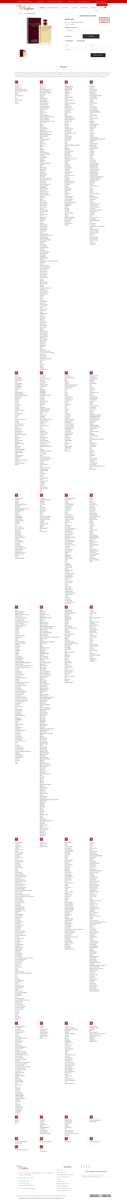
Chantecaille (93, 145)
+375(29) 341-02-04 (22, 1)
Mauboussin (43, 710)
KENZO (91, 522)
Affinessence (43, 127)
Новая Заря (68, 1141)
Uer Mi (41, 1027)
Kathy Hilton (93, 510)
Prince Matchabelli (19, 998)
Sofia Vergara (93, 934)
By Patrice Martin (69, 213)
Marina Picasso (44, 686)
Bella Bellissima (68, 116)
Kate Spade (93, 508)
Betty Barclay (68, 137)
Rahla (66, 843)
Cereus (91, 134)
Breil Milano (68, 193)
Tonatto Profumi (19, 1096)
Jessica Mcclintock (69, 602)
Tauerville (17, 1033)
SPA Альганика (93, 947)
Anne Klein (42, 255)
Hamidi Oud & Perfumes (21, 504)
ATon (41, 348)
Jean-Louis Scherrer (70, 540)
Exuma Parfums (44, 488)
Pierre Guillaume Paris (20, 959)
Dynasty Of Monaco (20, 463)
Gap (91, 386)
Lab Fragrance (18, 637)
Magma (42, 620)
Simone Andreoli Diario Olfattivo (98, 922)
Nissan (66, 659)
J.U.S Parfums (68, 499)
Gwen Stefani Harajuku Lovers (97, 466)
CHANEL (20, 13)
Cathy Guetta (93, 127)
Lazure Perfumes (19, 664)
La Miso (17, 629)
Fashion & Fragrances (70, 386)
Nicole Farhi (67, 646)
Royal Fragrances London (71, 937)
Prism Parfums (18, 1003)
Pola (16, 976)
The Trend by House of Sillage (22, 1066)
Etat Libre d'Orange (45, 467)
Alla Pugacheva (44, 193)
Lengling (17, 679)
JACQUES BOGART (69, 504)
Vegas (66, 1038)
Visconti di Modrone (70, 1071)
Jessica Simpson (69, 549)
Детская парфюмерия (95, 1120)
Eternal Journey (44, 469)
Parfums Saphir (19, 899)
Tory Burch (17, 1101)
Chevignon (92, 244)
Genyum (92, 395)
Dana (16, 381)
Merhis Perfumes (44, 744)
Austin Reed (43, 357)
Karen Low (92, 502)
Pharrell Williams (19, 944)
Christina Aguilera (94, 173)
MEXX (41, 745)
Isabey (41, 526)
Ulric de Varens (43, 1029)
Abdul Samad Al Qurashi (46, 89)
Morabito (42, 810)
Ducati (16, 458)
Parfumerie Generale (20, 875)
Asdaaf (41, 328)
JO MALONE (67, 564)
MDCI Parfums (43, 731)
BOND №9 (67, 169)
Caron (91, 116)
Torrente (17, 1113)
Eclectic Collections (45, 378)
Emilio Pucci (43, 424)
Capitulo (92, 101)
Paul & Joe (17, 918)
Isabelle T (42, 525)
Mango (41, 655)
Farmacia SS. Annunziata (71, 384)
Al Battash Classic (44, 152)
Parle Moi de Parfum (20, 909)
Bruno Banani (68, 200)
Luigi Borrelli (18, 754)
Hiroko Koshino (18, 535)
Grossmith (92, 451)
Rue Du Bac (68, 947)
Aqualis (42, 285)
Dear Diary (17, 404)
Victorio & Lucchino (69, 1065)
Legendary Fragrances (20, 677)
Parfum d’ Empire (19, 873)
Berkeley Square (69, 128)
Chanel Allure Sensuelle (30, 13)
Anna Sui (42, 249)
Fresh (66, 442)
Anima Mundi (43, 241)
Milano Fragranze (44, 763)
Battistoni (67, 104)
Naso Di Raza (68, 617)
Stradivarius (93, 971)
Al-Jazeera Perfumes (45, 163)
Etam (41, 466)
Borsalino (67, 173)
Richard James (68, 894)
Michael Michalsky (44, 753)
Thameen (17, 1050)
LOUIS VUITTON (19, 738)
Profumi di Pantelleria (20, 1006)
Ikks (41, 505)
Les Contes (18, 686)
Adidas (41, 113)
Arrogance (42, 321)
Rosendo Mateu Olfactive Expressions (74, 929)
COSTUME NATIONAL (95, 220)
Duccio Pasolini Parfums (21, 460)
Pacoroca (17, 845)
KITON (91, 540)
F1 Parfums (67, 375)
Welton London (93, 1032)
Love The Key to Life (20, 741)
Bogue (66, 163)
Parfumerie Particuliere (21, 876)
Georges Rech (93, 400)
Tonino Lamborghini (20, 1098)
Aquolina (42, 286)
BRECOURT (67, 190)
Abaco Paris (43, 88)
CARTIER (92, 122)
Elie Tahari (42, 404)
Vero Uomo (67, 1047)
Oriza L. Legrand (94, 646)
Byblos (66, 214)
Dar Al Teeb (18, 387)
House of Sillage (19, 546)
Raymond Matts (69, 860)
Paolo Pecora (18, 866)
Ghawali (92, 412)
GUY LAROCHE (93, 463)
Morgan (42, 813)
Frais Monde (68, 422)
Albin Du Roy (43, 175)
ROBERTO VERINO (69, 909)
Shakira (91, 902)
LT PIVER (17, 745)
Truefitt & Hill (18, 1110)
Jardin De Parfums (69, 517)
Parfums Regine (19, 897)
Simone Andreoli (94, 920)
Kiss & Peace (93, 538)
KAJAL (91, 498)
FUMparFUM (68, 448)
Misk (41, 775)
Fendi (66, 392)
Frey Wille (67, 443)
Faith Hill (67, 381)
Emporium (42, 430)
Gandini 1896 (93, 383)
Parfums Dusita (19, 891)
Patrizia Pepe (18, 917)
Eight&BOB (43, 391)
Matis (41, 706)
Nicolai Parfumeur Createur (71, 643)
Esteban (42, 463)
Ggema (91, 410)
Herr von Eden (18, 526)
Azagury (42, 364)
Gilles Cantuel (93, 421)
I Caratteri (42, 498)
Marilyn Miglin (43, 682)
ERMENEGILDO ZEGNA (45, 446)
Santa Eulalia (93, 861)
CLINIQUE (92, 196)
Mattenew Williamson (45, 707)
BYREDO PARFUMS (69, 217)
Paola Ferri (17, 863)
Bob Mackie (68, 160)
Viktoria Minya (68, 1066)
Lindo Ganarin (18, 709)
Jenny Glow (67, 546)
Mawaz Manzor (43, 713)
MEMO (41, 734)
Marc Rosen (43, 670)
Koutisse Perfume (94, 550)
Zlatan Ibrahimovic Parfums (71, 1133)
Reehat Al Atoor (69, 864)
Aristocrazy (43, 310)
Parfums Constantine (20, 884)
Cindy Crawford (93, 185)
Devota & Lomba (19, 424)
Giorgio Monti (93, 469)
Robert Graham (68, 903)
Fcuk (66, 389)
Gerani (91, 403)
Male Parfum (43, 649)
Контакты (59, 1179)
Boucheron (67, 184)
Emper (41, 428)
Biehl (66, 143)
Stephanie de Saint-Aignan (96, 968)
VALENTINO (67, 1030)
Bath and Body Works (70, 103)
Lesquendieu (18, 703)
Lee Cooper (18, 676)
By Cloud (67, 211)
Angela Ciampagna (45, 238)
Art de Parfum (43, 322)
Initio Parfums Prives (45, 519)
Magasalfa (42, 619)
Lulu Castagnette (19, 755)
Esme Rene (43, 452)
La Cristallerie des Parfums (21, 622)
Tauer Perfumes (19, 1032)
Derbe (16, 418)
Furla (66, 449)
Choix (91, 157)
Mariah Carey (43, 677)
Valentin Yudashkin (69, 1027)
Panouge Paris (18, 860)
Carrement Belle (94, 118)
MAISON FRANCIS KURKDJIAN (47, 626)
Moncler (42, 795)
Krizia (91, 561)
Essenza (42, 461)
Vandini (66, 1036)
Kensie (91, 520)
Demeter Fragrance (20, 410)
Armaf (41, 312)
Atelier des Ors (43, 340)
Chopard (92, 158)
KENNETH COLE (94, 519)
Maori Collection (44, 656)
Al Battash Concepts (45, 154)
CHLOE (91, 155)
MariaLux (42, 679)
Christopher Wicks (94, 179)
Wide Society (93, 1036)
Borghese (67, 170)
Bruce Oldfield (68, 197)
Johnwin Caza (68, 578)
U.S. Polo (42, 1026)
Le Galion (17, 668)
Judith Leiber (68, 588)
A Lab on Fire (43, 85)
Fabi (66, 380)
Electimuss (42, 400)
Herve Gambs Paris (20, 528)
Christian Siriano (94, 172)
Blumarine (67, 157)
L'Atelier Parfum (19, 616)
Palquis (17, 851)
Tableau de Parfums (20, 1026)
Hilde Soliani (18, 532)
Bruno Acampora (69, 199)
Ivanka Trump (43, 531)
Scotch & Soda (93, 878)
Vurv (66, 1081)
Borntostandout (69, 172)
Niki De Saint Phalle (69, 652)
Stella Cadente (93, 961)
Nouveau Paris (68, 671)
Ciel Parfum (92, 181)
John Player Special (69, 573)
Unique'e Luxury (44, 1035)
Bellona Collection (69, 119)
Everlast (42, 476)
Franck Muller (68, 430)
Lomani (17, 725)
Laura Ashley (18, 656)
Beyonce (67, 140)
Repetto (67, 884)
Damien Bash (18, 380)
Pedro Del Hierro (19, 925)
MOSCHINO (42, 819)
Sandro (91, 860)
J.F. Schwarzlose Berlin (70, 498)
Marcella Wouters (44, 673)
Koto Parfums (93, 549)
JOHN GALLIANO (69, 570)
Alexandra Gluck (44, 185)
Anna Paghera (43, 246)
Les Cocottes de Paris (20, 685)
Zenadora (67, 1126)
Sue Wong (92, 976)
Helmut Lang (18, 516)
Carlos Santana (93, 109)
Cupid (91, 235)
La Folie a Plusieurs (19, 623)
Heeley (16, 513)
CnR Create (92, 199)
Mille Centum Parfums (45, 765)
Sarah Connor (93, 869)
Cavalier (92, 128)
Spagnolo (92, 950)
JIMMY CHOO (68, 556)
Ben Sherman (68, 121)
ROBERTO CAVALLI (69, 908)
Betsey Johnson (69, 136)
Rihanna (67, 897)
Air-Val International (45, 139)
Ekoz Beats (42, 394)
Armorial (42, 315)
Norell (66, 668)
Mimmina (42, 769)
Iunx (41, 529)
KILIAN (91, 532)
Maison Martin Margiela (46, 632)
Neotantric (67, 631)
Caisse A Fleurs (93, 94)
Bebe (66, 113)
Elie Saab (42, 403)
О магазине (60, 1170)
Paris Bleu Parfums (20, 902)
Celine (91, 131)
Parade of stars (19, 867)
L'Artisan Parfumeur (20, 611)
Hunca (16, 556)
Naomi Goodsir (68, 611)
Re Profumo (68, 861)
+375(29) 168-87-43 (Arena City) (27, 1188)
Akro (41, 148)
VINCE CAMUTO (68, 1069)
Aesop (41, 124)
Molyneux (42, 790)
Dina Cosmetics (19, 440)
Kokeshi (92, 543)
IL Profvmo (42, 508)
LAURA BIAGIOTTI (19, 658)
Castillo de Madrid (94, 124)
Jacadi (66, 501)
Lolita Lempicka (19, 724)
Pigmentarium (18, 964)
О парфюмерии (61, 1181)
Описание (63, 67)
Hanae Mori (18, 505)
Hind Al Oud (18, 534)
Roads (66, 900)
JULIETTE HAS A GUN (70, 593)
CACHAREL (92, 86)
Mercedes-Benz (44, 742)
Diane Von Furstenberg (21, 434)
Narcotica (67, 614)
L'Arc (16, 610)
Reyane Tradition (69, 891)
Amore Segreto (44, 214)
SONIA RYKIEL (93, 937)
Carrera (92, 119)
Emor (41, 427)
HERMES (17, 522)
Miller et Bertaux (44, 766)
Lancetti (17, 649)
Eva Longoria (43, 473)
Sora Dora (92, 940)
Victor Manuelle (69, 1057)
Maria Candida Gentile (45, 674)
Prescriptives (18, 994)
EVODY (41, 479)
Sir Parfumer (93, 925)
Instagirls (42, 520)
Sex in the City (93, 894)
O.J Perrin (92, 610)
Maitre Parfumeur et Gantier (47, 641)
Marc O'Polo (43, 668)
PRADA (16, 989)
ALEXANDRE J (43, 187)
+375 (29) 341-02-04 (24, 1180)
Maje (41, 644)
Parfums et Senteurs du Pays (22, 894)
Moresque (42, 811)
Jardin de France (69, 516)
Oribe (91, 643)
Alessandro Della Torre (45, 179)
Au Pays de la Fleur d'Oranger (47, 352)
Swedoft (92, 982)
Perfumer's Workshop (20, 935)
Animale (42, 243)
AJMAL (41, 142)
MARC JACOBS (43, 665)
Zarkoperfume (68, 1121)
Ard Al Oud (42, 303)
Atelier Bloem (43, 337)
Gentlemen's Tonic (94, 392)
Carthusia (92, 121)
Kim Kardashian (94, 535)
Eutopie (42, 472)
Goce (91, 437)
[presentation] (77, 55)
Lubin (16, 763)
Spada (91, 949)
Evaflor (41, 475)
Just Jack (67, 597)
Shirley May (92, 909)
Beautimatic (68, 110)
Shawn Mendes (93, 906)
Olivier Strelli (93, 631)
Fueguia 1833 (68, 446)
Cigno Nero (92, 182)
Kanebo (92, 499)
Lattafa (17, 655)
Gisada (91, 430)
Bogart (66, 161)
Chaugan (92, 151)
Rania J (66, 855)
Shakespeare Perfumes (95, 900)
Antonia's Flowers (44, 265)
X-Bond (17, 1120)
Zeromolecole (68, 1127)
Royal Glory (67, 938)
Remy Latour (68, 873)
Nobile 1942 (68, 661)
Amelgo (42, 208)
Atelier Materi (43, 345)
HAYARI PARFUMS (19, 510)
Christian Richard (94, 170)
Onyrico (92, 640)
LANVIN (17, 653)
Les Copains (18, 688)
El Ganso (42, 398)
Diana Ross (18, 430)
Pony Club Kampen (19, 980)
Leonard (17, 680)
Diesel (16, 436)
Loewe (16, 722)
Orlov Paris (92, 649)
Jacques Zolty (68, 508)
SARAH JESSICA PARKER (96, 870)
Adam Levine (43, 112)
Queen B (42, 842)
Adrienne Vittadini (44, 119)
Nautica (67, 622)
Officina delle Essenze (95, 617)
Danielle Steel (18, 386)
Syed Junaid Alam (94, 989)
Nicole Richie (68, 649)
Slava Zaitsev (93, 929)
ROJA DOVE (67, 922)
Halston (17, 501)
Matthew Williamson (45, 709)
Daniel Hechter (18, 383)
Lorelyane (17, 728)
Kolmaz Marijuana (94, 544)
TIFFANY (17, 1077)
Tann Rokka (18, 1029)
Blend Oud (67, 154)
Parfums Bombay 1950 (20, 881)
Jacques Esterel (69, 505)
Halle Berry (17, 499)
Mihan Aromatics (44, 757)
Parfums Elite (18, 893)
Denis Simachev (19, 413)
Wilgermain (92, 1039)
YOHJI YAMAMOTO (44, 1127)
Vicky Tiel (67, 1056)
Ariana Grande (43, 309)
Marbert (42, 659)
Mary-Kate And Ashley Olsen (47, 697)
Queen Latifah (43, 843)
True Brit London (19, 1107)
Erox (41, 448)
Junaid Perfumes (69, 594)
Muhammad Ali (43, 825)
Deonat (17, 415)
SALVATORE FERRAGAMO (96, 855)
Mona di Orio (43, 792)
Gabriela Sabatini (94, 375)
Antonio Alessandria (45, 267)
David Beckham (19, 392)
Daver (16, 391)
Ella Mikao (42, 416)
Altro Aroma (43, 200)
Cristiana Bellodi (94, 229)
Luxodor (17, 758)
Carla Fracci (92, 106)
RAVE (66, 858)
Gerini (91, 404)
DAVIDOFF (17, 398)
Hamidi (16, 502)
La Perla (17, 631)
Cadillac (92, 88)
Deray (16, 416)
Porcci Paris (18, 985)
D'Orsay (17, 375)
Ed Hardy (42, 380)
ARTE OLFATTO (43, 325)
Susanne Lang (93, 979)
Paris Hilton (18, 905)
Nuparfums (67, 679)
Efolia (41, 387)
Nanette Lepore (69, 610)
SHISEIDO (92, 911)
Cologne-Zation (94, 205)
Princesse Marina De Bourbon (22, 1000)
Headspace (18, 511)
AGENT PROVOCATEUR (45, 134)
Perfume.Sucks (18, 934)
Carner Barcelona (94, 110)
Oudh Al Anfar (93, 659)
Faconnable (68, 451)
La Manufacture (19, 626)
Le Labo (17, 670)
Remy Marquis (68, 875)
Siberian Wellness (94, 912)
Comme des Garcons (95, 207)
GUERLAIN (92, 455)
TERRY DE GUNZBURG (20, 1047)
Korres (91, 547)
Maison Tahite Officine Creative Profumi (50, 637)
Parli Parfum (18, 911)
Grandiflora (92, 445)
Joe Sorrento (68, 603)
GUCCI (91, 452)
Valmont (67, 1032)
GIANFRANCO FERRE (95, 416)
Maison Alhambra (44, 623)
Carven (91, 241)
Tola (16, 1086)
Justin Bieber (68, 599)
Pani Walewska (19, 857)
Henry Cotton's (18, 519)
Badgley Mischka (69, 86)
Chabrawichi (93, 140)
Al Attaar (42, 151)
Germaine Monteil (94, 406)
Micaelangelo (43, 747)
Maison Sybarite (44, 635)
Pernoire (17, 937)
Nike (66, 650)
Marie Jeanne (43, 680)
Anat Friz (42, 223)
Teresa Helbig (18, 1045)
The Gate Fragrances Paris (21, 1054)
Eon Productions (44, 440)
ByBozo (67, 216)
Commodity (92, 208)
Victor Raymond (69, 1059)
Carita (91, 104)
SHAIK (91, 899)
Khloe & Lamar (93, 529)
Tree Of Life (18, 1104)
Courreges (92, 223)
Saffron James (93, 848)
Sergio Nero (93, 890)
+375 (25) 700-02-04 (24, 1183)
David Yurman (18, 397)
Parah (16, 869)
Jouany (66, 584)
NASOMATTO (68, 619)
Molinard (42, 786)
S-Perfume (92, 842)
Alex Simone (43, 181)
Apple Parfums (43, 282)
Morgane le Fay (44, 814)
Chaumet (92, 152)
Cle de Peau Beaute (95, 193)
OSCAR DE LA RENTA (95, 655)
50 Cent (17, 103)
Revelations (68, 887)
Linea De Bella (18, 710)
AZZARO (42, 367)
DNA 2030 (17, 448)
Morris (41, 817)
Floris (66, 412)
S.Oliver (91, 845)
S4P (91, 846)
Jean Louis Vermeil (69, 532)
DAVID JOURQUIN (19, 394)
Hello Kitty (17, 514)
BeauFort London (69, 109)
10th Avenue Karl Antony (21, 89)
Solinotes (92, 935)
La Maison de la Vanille (20, 625)
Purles (16, 1019)
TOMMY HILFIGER (19, 1095)
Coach (91, 200)
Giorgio (91, 424)
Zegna (66, 1124)
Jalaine (66, 513)
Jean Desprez (68, 531)
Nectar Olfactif (68, 626)
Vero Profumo (68, 1045)
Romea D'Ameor (69, 923)
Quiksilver (42, 845)
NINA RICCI (67, 655)
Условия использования (63, 1177)
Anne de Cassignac (45, 252)
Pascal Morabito (19, 914)
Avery (41, 361)
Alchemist (42, 176)
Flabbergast (68, 404)
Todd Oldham (18, 1085)
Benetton (67, 124)
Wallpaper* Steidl (94, 1027)
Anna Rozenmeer (44, 247)
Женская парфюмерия (21, 1141)
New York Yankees (69, 634)
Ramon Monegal (69, 851)
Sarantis (92, 873)
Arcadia (42, 300)
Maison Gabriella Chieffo (46, 628)
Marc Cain (42, 661)
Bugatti (67, 224)
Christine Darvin (94, 175)
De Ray (16, 403)
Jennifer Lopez (68, 600)
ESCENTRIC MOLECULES (46, 451)
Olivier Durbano (93, 629)
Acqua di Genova (44, 101)
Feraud (66, 394)
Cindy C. (92, 184)
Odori (91, 616)
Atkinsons (42, 346)
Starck (91, 955)
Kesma (91, 526)
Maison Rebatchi (44, 634)
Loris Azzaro (18, 731)
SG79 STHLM (93, 896)
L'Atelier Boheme (19, 613)
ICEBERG (42, 501)
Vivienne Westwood (70, 1083)
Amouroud (42, 220)
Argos (41, 307)
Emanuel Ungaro (44, 421)
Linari (16, 707)
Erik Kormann (43, 443)
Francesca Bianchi (69, 424)
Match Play (42, 703)
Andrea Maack (43, 226)
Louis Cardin (18, 734)
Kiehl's (91, 531)
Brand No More (68, 188)
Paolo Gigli (17, 864)
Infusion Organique (45, 517)
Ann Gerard (43, 244)
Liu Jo (16, 716)
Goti (91, 440)
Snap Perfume (93, 931)
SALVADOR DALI (94, 854)
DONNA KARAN (19, 452)
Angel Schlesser (44, 237)
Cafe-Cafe (92, 92)
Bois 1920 (67, 166)
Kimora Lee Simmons (95, 559)
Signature (92, 914)
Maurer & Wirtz (43, 712)
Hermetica (17, 523)
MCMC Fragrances (44, 730)
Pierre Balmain (18, 955)
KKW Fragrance (94, 541)
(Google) (37, 1198)
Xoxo (16, 1123)
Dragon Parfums (19, 455)
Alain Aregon (43, 167)
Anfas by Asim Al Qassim (46, 235)
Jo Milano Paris (68, 565)
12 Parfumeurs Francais (21, 91)
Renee (66, 881)
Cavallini (92, 130)
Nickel (66, 638)
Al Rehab (42, 161)
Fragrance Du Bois (69, 419)
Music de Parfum (44, 829)
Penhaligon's (18, 926)
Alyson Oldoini (43, 205)
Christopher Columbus (95, 178)
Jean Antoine (68, 525)
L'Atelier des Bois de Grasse (22, 614)
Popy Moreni (18, 982)
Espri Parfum (43, 454)
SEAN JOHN (92, 879)
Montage (42, 802)
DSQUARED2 (18, 457)
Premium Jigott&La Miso (21, 992)
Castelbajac (93, 243)
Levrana (17, 704)
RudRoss (67, 944)
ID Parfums (42, 504)
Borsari (66, 176)
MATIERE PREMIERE (45, 704)
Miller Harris (43, 768)
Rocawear (67, 912)
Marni (41, 692)
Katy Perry (92, 511)
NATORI (66, 620)
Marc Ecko (42, 664)
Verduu (66, 1044)
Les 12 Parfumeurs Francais (22, 682)
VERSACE (67, 1050)
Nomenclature (68, 665)
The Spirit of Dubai (19, 1065)
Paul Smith (17, 923)
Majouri (42, 646)
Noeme (66, 664)
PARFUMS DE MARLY (20, 888)
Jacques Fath (68, 507)
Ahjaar (41, 137)
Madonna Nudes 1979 (45, 617)
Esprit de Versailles (44, 457)
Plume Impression (19, 971)
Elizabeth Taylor (44, 412)
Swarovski (92, 980)
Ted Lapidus (18, 1039)
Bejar (66, 115)
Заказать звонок (102, 4)
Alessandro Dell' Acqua (45, 178)
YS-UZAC (42, 1129)
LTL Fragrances (19, 747)
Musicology (43, 831)
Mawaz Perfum (43, 715)
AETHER (42, 125)
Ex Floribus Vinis (44, 481)
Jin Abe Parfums (69, 558)
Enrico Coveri (43, 434)
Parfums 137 (18, 878)
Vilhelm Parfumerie (69, 1068)
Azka (41, 366)
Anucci (41, 279)
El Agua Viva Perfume (45, 395)
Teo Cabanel (18, 1042)
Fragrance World (69, 421)
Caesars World (93, 89)
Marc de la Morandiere (45, 662)
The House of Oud (19, 1057)
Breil (66, 191)
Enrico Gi (42, 436)
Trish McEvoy (18, 1105)
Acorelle (42, 97)
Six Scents (92, 928)
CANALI (91, 100)
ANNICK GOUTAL (44, 258)
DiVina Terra (18, 446)
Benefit (66, 122)
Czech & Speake (94, 240)
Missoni (42, 778)
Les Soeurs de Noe (19, 701)
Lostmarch (17, 733)
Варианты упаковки (71, 27)
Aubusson (42, 354)
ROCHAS (67, 915)
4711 (16, 101)
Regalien (67, 869)
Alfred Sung (43, 369)
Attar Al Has (43, 349)
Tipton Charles (18, 1080)
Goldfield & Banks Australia (96, 439)
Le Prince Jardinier (19, 674)
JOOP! (66, 579)
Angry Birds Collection (45, 240)
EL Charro (42, 397)
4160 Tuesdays (19, 100)
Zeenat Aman (68, 1123)
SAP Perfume (93, 866)
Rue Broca (67, 946)
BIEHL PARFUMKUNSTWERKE (72, 145)
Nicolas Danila (68, 644)
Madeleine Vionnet (44, 614)
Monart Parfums (44, 793)
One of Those (93, 637)
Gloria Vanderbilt (94, 436)
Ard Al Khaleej (43, 301)
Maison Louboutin (44, 631)
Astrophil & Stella (44, 336)
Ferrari (66, 395)
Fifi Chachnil (68, 398)
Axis (41, 363)
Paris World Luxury (19, 908)
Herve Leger (18, 529)
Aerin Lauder (43, 122)
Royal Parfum (68, 940)
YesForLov (42, 1123)
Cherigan (92, 154)
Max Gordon (43, 719)
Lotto (16, 762)
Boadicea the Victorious (71, 158)
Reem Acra (67, 866)
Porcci (16, 983)
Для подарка (93, 1121)
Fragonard (67, 418)
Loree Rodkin (18, 727)
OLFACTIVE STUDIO (94, 622)
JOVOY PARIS (68, 587)
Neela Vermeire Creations (71, 628)
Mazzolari (42, 727)
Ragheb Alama (68, 842)
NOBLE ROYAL (68, 662)
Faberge (67, 378)
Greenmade (93, 446)
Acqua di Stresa (44, 109)
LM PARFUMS (18, 719)
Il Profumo (42, 507)
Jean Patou (67, 535)
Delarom (17, 407)
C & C (91, 85)
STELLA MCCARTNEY (95, 962)
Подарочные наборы (95, 1141)
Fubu (66, 445)
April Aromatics (43, 283)
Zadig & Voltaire (69, 1120)
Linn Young (18, 712)
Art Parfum (42, 324)
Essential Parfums (44, 460)
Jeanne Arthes (68, 543)
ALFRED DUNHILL (44, 188)
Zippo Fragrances (69, 1130)
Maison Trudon (43, 638)
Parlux (16, 912)
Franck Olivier (68, 431)
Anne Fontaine (43, 253)
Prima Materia (18, 995)
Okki (91, 620)
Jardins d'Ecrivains (69, 519)
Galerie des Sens (94, 378)
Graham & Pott (93, 443)
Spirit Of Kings (93, 952)
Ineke (41, 514)
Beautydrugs (68, 112)
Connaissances (93, 211)
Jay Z (66, 523)
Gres (91, 448)
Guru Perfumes (93, 458)
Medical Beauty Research (46, 733)
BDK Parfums (68, 107)
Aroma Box (42, 318)
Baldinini (67, 91)
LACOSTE (17, 644)
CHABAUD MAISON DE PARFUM (97, 139)
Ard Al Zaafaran (44, 304)
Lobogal (17, 721)
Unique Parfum (43, 1033)
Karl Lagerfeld (93, 504)
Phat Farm (17, 946)
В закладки (69, 41)
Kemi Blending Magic (95, 516)
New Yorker (67, 635)
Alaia (41, 166)
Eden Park (42, 383)
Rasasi (66, 857)
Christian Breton (94, 164)
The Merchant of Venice (21, 1059)
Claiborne (92, 188)
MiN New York (43, 771)
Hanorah (17, 507)
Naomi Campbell (69, 682)
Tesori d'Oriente (19, 1048)
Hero (16, 525)
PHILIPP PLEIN (18, 947)
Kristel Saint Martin (94, 553)
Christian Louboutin (95, 169)
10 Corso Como (19, 85)
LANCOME (17, 650)
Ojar (91, 619)
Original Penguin (94, 644)
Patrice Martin (18, 915)
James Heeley (68, 514)
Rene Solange (68, 879)
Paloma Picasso (19, 849)
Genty (91, 394)
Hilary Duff (17, 531)
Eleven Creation (44, 401)
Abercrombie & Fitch (45, 91)
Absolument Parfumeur (46, 92)
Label (16, 640)
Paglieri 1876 (18, 846)
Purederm (17, 1016)
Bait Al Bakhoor (68, 88)
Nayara (66, 625)
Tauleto (17, 1035)
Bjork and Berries (69, 151)
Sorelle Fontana (94, 941)
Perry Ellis (17, 940)
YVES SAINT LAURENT (45, 1133)
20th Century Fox (19, 95)
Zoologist (67, 1135)
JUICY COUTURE (69, 590)
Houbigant (17, 544)
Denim (16, 412)
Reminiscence (68, 872)
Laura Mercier (18, 659)
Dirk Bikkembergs (19, 443)
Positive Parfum (19, 988)
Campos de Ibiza (94, 98)
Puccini (17, 1013)
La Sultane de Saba (20, 635)
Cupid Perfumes (94, 237)
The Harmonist (18, 1056)
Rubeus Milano (68, 941)
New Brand (67, 632)
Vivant (66, 1074)
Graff (91, 442)
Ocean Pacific (93, 613)
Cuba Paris (92, 234)
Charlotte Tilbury (94, 148)
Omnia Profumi (93, 632)
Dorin (16, 454)
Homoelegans (18, 540)
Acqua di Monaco (44, 103)
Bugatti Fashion (69, 204)
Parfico (17, 870)
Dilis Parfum (18, 437)
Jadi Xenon (67, 510)
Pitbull (16, 968)
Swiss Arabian (93, 985)
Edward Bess (43, 386)
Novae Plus (67, 673)
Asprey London (43, 331)
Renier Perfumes (69, 882)
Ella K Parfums (43, 415)
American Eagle (44, 211)
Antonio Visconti (44, 277)
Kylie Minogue (93, 558)
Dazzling (17, 400)
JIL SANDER (67, 555)
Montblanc (42, 807)
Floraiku (67, 409)
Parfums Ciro (18, 882)
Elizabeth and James (45, 409)
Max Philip (42, 722)
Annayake (42, 250)
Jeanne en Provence (70, 544)
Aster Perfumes (44, 333)
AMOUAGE (42, 218)
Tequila (17, 1044)
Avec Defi (42, 360)
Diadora (17, 427)
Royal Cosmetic (68, 934)
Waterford (92, 1029)
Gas (91, 467)
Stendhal (92, 964)
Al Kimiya (42, 158)
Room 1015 (67, 928)
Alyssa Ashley (43, 207)
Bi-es (66, 142)
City (91, 187)
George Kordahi (94, 398)
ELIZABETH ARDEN (44, 410)
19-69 (16, 92)
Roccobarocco (68, 914)
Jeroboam (67, 547)
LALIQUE (17, 647)
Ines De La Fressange (45, 516)
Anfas (41, 232)
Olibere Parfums (94, 625)
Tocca (16, 1083)
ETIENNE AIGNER (44, 470)
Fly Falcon (67, 413)
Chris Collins (93, 161)
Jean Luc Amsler (69, 534)
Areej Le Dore (43, 306)
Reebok (67, 863)
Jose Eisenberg (68, 581)
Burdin (66, 207)
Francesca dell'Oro (69, 425)
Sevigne (92, 893)
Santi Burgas (93, 864)
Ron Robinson (68, 926)
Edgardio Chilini (44, 384)
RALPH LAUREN (68, 846)
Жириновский (18, 1143)
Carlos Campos (93, 107)
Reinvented (68, 870)
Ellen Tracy (42, 418)
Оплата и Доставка (62, 1172)
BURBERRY (67, 205)
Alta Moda (42, 197)
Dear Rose (17, 406)
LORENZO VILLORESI (20, 730)
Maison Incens (43, 629)
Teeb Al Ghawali (19, 1041)
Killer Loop (92, 534)
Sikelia (91, 917)
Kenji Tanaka (93, 517)
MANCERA (42, 652)
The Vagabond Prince (20, 1068)
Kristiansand (93, 555)
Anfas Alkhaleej (44, 234)
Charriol (92, 149)
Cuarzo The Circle (94, 232)
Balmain (67, 94)
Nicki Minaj (67, 640)
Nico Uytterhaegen (69, 641)
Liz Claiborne (18, 718)
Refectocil (67, 867)
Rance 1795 (68, 854)
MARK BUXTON (43, 689)
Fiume (66, 403)
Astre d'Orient (43, 334)
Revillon (67, 888)
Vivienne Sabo (68, 1075)
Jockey (66, 568)
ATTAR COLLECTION (45, 351)
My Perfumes (43, 834)
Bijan (66, 146)
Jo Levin (67, 562)
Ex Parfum (42, 484)
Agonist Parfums (44, 136)
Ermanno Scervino (44, 445)
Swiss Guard (93, 988)
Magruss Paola (43, 622)
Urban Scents (43, 1036)
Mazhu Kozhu (43, 725)
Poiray (16, 974)
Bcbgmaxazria (68, 106)
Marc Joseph (43, 667)
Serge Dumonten (94, 884)
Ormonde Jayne (94, 650)
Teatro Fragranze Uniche (21, 1038)
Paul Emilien (18, 920)
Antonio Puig (43, 276)
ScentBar (92, 875)
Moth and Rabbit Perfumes (46, 820)
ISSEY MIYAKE (43, 528)
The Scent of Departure (21, 1063)
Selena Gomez (93, 882)
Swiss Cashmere (94, 986)
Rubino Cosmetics (69, 943)
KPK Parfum (93, 552)
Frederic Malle (68, 440)
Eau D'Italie (42, 377)
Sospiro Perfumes (94, 943)
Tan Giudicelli (18, 1027)
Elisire (41, 406)
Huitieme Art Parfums (20, 552)
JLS (65, 561)
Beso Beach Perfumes (70, 133)
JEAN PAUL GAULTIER (70, 537)
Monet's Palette (44, 796)
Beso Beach (68, 131)
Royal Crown (68, 935)
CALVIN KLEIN (93, 97)
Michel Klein (43, 755)
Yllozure (42, 1126)
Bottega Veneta (69, 182)
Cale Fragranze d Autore (96, 95)
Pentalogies (18, 928)
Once (91, 634)
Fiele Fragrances (69, 397)
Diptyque (17, 442)
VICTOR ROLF (68, 1060)
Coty (91, 221)
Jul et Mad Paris (69, 591)
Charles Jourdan (94, 146)
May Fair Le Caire (44, 724)
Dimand (17, 439)
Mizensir (42, 783)
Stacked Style (93, 953)
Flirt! (66, 407)
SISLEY (91, 926)
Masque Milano (43, 700)
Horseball (17, 543)
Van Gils (67, 1035)
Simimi (91, 918)
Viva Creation (68, 1072)
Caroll (91, 113)
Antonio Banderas (44, 268)
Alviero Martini (43, 204)
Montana (42, 805)
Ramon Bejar (68, 848)
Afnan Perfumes (44, 128)
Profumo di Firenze (19, 1007)
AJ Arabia (42, 140)
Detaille (17, 422)
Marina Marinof (43, 685)
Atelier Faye (43, 342)
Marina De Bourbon (45, 683)
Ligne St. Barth (18, 706)
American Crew (43, 210)
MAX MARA (43, 721)
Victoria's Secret (69, 1062)
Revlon (66, 890)
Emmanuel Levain (44, 425)
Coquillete (92, 213)
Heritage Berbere (19, 520)
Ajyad (41, 145)
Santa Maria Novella (95, 863)
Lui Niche (17, 753)
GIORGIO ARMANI (94, 425)
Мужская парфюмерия (46, 1141)
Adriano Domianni (44, 118)
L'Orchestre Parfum (20, 619)
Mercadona (43, 741)
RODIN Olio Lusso (69, 918)
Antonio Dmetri (43, 271)
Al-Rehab (42, 164)
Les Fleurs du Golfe (20, 692)
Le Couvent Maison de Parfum (22, 667)
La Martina (17, 628)
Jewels (66, 553)
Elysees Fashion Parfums (46, 419)
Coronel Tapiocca (94, 217)
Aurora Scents (43, 355)
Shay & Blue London (95, 908)
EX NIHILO (42, 482)
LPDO (16, 742)
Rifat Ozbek (68, 896)
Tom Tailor (17, 1090)
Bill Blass (67, 148)
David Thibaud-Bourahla (21, 395)
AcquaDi (42, 110)
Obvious (92, 611)
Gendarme (92, 389)
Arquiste (42, 319)
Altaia (41, 199)
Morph (41, 816)
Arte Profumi (43, 327)
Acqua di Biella (43, 100)
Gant (91, 384)
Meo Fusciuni (43, 739)
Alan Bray (42, 172)
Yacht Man (42, 1120)
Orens (91, 641)
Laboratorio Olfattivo (20, 641)
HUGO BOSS (18, 550)
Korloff (91, 546)
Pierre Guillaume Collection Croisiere (24, 958)
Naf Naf (67, 680)
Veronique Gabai (69, 1048)
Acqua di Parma (44, 104)
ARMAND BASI (43, 313)
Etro (41, 490)
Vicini (66, 1053)
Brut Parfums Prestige (70, 202)
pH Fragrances (18, 941)
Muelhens (42, 823)
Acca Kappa (43, 94)
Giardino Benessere (95, 419)
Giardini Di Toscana (94, 418)
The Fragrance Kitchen (20, 1053)
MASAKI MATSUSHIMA (45, 698)
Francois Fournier (69, 433)
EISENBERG (43, 392)
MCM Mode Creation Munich (47, 728)
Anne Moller (43, 256)
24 (15, 97)
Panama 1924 (18, 854)
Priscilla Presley (19, 1001)
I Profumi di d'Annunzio (45, 499)
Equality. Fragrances (45, 442)
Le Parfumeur (18, 673)
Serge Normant (93, 888)
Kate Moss (92, 507)
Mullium (42, 826)
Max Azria (42, 716)
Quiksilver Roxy (44, 846)
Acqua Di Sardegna (44, 107)
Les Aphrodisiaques (20, 683)
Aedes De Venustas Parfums (47, 121)
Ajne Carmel (43, 143)
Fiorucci (67, 401)
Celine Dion (92, 133)
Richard (67, 893)
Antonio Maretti (44, 274)
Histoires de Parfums (20, 537)
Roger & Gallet (68, 920)
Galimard (92, 380)
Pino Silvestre (18, 967)
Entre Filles (42, 439)
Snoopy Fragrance (94, 932)
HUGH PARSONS (19, 549)
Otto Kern (92, 658)
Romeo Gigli (68, 925)
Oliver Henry (93, 628)
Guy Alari (92, 461)
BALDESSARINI (68, 89)
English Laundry (44, 433)
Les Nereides (18, 695)
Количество (68, 36)
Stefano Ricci (93, 959)
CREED (91, 228)
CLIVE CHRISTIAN (94, 197)
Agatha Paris (43, 130)
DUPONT (17, 461)
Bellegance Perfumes (70, 118)
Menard (42, 736)
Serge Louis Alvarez (95, 885)
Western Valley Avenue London (97, 1033)
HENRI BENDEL (18, 517)
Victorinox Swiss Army (70, 1063)
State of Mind (93, 958)
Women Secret (93, 1041)
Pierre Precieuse (19, 961)
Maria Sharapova (44, 676)
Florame (67, 410)
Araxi (41, 298)
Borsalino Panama (69, 175)
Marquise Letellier (44, 694)
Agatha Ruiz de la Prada (46, 131)
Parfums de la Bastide (20, 887)
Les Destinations (19, 689)
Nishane (67, 658)
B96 (66, 85)
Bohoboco (67, 164)
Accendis (42, 95)
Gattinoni (92, 387)
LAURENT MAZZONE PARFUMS (22, 662)
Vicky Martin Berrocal (70, 1054)
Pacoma (17, 843)
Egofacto (42, 389)
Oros (91, 652)
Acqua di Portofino (44, 106)
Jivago (66, 559)
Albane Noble (43, 173)
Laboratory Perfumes (20, 643)
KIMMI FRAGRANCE (94, 537)
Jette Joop (67, 552)
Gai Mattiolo (93, 377)
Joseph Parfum (68, 582)
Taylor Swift (18, 1036)
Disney (16, 445)
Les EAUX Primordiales (20, 691)
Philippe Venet (18, 949)
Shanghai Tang (93, 903)
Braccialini (67, 221)
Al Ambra (42, 149)
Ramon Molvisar (69, 849)
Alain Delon (43, 170)
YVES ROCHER (43, 1132)
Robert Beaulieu (69, 902)
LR (15, 744)
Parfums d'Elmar (19, 885)
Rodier (66, 917)
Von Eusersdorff (69, 1078)
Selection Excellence (95, 881)
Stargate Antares (94, 956)
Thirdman (17, 1074)
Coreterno (92, 214)
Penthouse (17, 929)
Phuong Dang (18, 953)
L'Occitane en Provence (21, 617)
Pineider (17, 965)
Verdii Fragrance (69, 1042)
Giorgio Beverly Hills (95, 427)
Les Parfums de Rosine (20, 697)
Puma (16, 1015)
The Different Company (21, 1051)
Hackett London (19, 498)
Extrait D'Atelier (44, 487)
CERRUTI (92, 136)
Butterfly (67, 208)
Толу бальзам (43, 1151)
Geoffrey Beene (94, 397)
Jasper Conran (68, 522)
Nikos (66, 653)
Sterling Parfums (94, 970)
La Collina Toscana (19, 620)
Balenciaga (67, 92)
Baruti (66, 101)
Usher (41, 1038)
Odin (91, 614)
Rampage (67, 852)
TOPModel (17, 1099)
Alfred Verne (43, 190)
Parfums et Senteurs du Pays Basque (24, 896)
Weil (91, 1030)
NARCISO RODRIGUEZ (70, 613)
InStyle (41, 522)
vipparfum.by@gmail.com (83, 1)
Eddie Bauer (43, 381)
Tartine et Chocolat (20, 1030)
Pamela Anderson (19, 852)
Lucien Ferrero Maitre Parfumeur (23, 751)
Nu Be (66, 674)
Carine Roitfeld (93, 103)
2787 (16, 98)
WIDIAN (91, 1038)
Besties (67, 134)
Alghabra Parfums (44, 191)
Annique (42, 259)
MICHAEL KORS (43, 751)
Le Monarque (18, 671)
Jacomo (67, 502)
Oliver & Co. (92, 626)
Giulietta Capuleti (94, 431)
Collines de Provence (95, 204)
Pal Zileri (17, 848)
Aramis (41, 297)
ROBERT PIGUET (69, 905)
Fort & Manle (68, 415)
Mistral (41, 780)
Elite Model (42, 407)
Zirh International (69, 1132)
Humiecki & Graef (19, 553)
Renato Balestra (69, 876)
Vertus (66, 1051)
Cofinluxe (92, 202)
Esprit (41, 455)
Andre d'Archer (43, 224)
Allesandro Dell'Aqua (45, 194)
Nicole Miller (68, 647)
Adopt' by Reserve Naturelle (47, 116)
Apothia (42, 280)
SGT (91, 897)
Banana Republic (69, 97)
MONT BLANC (43, 801)
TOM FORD (17, 1089)
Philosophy (17, 952)
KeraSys (92, 523)
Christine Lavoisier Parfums (97, 176)
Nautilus (67, 623)
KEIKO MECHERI (94, 514)
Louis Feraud (18, 736)
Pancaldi (17, 855)
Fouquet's (67, 416)
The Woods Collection (20, 1069)
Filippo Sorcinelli (69, 400)
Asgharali (42, 330)
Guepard (92, 454)
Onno (91, 638)
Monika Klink (43, 798)
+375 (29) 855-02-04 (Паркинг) (27, 1185)
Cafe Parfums (93, 91)
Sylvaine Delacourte (95, 991)
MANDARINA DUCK (44, 653)
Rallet (66, 845)
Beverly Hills (68, 139)
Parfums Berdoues (19, 879)
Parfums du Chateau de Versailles (23, 890)
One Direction (93, 635)
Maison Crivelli (43, 625)
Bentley (67, 125)
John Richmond (68, 575)
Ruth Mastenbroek (69, 949)
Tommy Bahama (19, 1093)
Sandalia (92, 858)
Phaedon (17, 943)
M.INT (41, 610)
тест (41, 1149)
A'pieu (41, 86)
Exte (41, 491)
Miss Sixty (42, 777)
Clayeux (92, 191)
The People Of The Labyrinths (22, 1062)
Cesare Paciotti (93, 137)
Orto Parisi (92, 653)
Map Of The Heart (44, 658)
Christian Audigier (94, 163)
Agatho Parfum (44, 133)
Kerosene (92, 525)
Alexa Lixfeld (43, 182)
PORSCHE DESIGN (19, 986)
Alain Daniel (43, 169)
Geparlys (92, 401)
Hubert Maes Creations (21, 547)
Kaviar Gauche (93, 513)
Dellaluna (17, 409)
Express (42, 485)
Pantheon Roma (19, 861)
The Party (17, 1060)
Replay (66, 885)
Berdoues (67, 127)
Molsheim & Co (43, 787)
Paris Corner (18, 903)
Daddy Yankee (18, 378)
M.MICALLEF (43, 611)
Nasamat (67, 616)
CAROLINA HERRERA (95, 112)
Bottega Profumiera (70, 181)
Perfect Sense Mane (20, 932)
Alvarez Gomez (43, 202)
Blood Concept (68, 155)
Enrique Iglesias (44, 437)
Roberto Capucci (69, 906)
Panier (16, 858)
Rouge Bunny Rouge (70, 931)
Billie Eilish (67, 149)
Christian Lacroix (94, 167)
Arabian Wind (43, 292)
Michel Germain (44, 754)
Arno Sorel (42, 316)
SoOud (91, 938)
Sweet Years (93, 983)
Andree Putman (44, 228)
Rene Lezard (68, 878)
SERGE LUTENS (93, 887)
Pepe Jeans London (20, 931)
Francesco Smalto (69, 427)
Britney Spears (68, 223)
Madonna (42, 616)
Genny (91, 391)
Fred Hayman (68, 437)
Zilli (65, 1129)
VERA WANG (68, 1041)
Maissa (41, 640)
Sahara (91, 849)
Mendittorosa (43, 738)
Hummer (17, 555)
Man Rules (42, 650)
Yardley (42, 1121)
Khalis (91, 528)
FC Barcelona (68, 387)
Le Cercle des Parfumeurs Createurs (24, 665)
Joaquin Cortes (68, 567)
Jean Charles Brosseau (70, 528)
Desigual (17, 421)
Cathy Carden (93, 125)
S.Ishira (91, 843)
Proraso (17, 1010)
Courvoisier (92, 224)
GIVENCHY (92, 434)
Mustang (42, 832)
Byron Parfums (68, 218)
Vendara (67, 1039)
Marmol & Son (43, 691)
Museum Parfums (44, 828)
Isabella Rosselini (44, 523)
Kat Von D (92, 505)
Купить (91, 36)
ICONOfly (42, 502)
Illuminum (42, 511)
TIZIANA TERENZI (19, 1081)
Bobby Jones (68, 220)
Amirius (42, 213)
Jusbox (66, 596)
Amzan (41, 221)
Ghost (91, 413)
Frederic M (67, 439)
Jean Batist (67, 526)
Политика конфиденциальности (65, 1174)
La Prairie (17, 632)
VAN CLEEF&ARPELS (70, 1033)
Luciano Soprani (19, 750)
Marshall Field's (43, 695)
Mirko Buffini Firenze (45, 774)
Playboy (17, 970)
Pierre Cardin (18, 956)
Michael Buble (43, 748)
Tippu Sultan (18, 1078)
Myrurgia (42, 835)
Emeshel (42, 422)
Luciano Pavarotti (19, 748)
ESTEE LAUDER (43, 464)
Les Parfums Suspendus (21, 698)
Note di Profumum (69, 670)
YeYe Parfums (43, 1124)
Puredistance (18, 1018)
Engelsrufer (43, 431)
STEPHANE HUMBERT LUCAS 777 (98, 965)
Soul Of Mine (93, 944)
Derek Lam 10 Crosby (20, 419)
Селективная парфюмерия (22, 1149)
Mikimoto (42, 760)
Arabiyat (42, 295)
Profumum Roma (19, 1009)
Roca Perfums (68, 911)
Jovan (66, 585)
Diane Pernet (18, 433)
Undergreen (43, 1030)
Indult (41, 513)
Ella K (41, 413)
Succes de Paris (94, 974)
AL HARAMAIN (43, 157)
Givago (91, 433)
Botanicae (67, 179)
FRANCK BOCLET (69, 428)
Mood (41, 808)
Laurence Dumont (19, 661)
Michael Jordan (43, 750)
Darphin (17, 389)
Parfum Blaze (18, 872)
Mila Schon (42, 762)
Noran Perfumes (69, 667)
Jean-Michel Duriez (69, 541)
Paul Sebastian (19, 922)
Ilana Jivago (43, 510)
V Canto (67, 1026)
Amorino (42, 216)
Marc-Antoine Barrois (45, 671)
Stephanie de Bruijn (95, 967)
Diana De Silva (18, 428)
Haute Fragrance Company (21, 508)
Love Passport (18, 739)
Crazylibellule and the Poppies (97, 226)
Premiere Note (18, 991)
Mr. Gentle (42, 822)
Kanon (91, 501)
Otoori (91, 656)
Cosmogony (93, 218)
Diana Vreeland (19, 431)
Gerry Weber (93, 407)
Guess (91, 457)
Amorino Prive (43, 217)
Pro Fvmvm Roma (19, 1004)
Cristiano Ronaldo (94, 231)
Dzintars (17, 464)
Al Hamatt (42, 155)
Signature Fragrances (95, 915)
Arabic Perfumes (44, 294)
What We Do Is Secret (95, 1035)
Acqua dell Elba (43, 98)
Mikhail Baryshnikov (45, 758)
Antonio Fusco (43, 273)
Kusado (92, 556)
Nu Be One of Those (70, 676)
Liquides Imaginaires (20, 715)
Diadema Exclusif (19, 425)
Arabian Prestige (44, 291)
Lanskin (17, 652)
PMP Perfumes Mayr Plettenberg (23, 973)
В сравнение (81, 41)
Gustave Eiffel (93, 460)
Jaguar (66, 511)
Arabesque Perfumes (45, 288)
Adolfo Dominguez (44, 115)
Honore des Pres (19, 541)
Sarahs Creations (94, 872)
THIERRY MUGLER (19, 1072)
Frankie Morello (68, 434)
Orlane (91, 647)
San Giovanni (93, 857)
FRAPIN (66, 436)
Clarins (91, 190)
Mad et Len (42, 613)
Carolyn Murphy (94, 115)
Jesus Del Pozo (68, 550)
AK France (42, 146)
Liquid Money (18, 713)
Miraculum (42, 772)
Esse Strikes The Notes (45, 458)
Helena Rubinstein (19, 558)
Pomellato (17, 979)
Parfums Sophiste (19, 900)
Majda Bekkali (43, 643)
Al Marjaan (42, 160)
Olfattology (92, 623)
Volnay (66, 1077)
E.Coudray (42, 375)
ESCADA (42, 449)
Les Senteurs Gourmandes (21, 700)
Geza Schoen (93, 409)
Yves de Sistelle (44, 1130)
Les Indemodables (19, 694)
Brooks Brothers (69, 196)
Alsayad (42, 196)
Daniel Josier (18, 384)
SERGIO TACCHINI (94, 891)
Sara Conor (92, 867)
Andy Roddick (43, 229)
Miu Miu (42, 781)
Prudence (17, 1012)
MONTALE (42, 804)
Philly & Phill (18, 950)
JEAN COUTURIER (69, 529)
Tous (16, 1102)
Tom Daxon (17, 1087)
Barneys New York (69, 100)
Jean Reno (67, 538)
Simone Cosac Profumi (95, 923)
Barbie (66, 98)
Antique (42, 264)
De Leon (17, 401)
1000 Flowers (18, 88)
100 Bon (17, 86)
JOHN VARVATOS (69, 576)
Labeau (17, 638)
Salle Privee (93, 852)
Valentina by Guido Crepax (71, 1029)
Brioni (66, 194)
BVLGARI (67, 210)
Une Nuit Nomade (44, 1032)
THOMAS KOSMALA (20, 1075)
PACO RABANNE (19, 842)
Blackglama (68, 152)
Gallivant (92, 381)
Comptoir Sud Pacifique (95, 210)
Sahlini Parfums (94, 851)
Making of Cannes (44, 647)
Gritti (91, 449)
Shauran (92, 905)
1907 (16, 94)
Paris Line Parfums (19, 906)
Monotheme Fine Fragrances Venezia (49, 799)
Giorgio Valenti (93, 428)
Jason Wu (67, 520)
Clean (91, 194)
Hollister (17, 538)
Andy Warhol (43, 231)
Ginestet (92, 422)
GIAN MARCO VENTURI (95, 415)
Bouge (66, 185)
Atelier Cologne (44, 339)
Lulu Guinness (18, 757)
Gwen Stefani (93, 464)
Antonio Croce (43, 270)
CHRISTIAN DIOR (94, 166)
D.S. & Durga (18, 377)
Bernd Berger (68, 130)
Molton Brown (43, 789)
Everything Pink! (44, 478)
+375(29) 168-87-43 (52, 1)
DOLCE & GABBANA (20, 449)
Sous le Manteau (94, 946)
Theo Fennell (18, 1071)
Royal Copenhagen (69, 932)
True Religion (18, 1109)
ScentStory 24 (93, 876)
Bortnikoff (67, 178)
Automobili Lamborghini (46, 358)
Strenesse (92, 973)
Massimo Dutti (43, 701)
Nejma (66, 629)
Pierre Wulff (18, 962)
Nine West (67, 656)
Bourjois (67, 187)
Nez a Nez (67, 637)
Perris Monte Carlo (19, 938)
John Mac (67, 571)
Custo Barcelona (94, 238)
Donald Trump (18, 451)
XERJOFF (17, 1121)
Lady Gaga (17, 646)
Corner (91, 216)
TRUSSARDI (18, 1112)
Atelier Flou (42, 343)
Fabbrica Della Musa (70, 377)
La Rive (17, 634)
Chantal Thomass (94, 143)
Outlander (92, 661)
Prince (16, 997)
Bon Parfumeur (68, 167)
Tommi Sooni (18, 1092)
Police (16, 977)
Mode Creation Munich (45, 784)
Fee (65, 391)
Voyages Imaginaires (70, 1080)
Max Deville (43, 718)
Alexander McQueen (45, 184)
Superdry (92, 977)
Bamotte (67, 95)
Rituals (66, 899)
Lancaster (17, 760)
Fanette (67, 383)
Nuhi (66, 677)
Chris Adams (93, 160)
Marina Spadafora (44, 688)
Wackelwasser (93, 1026)
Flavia (66, 406)
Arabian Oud (43, 289)
